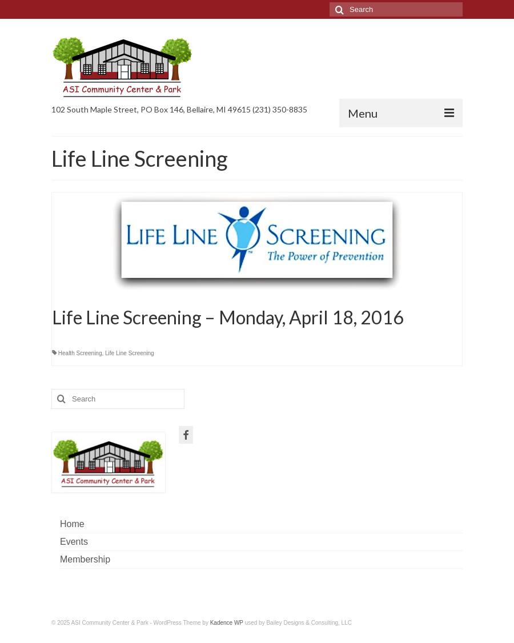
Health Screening (80, 353)
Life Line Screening (129, 353)
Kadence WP (226, 623)
